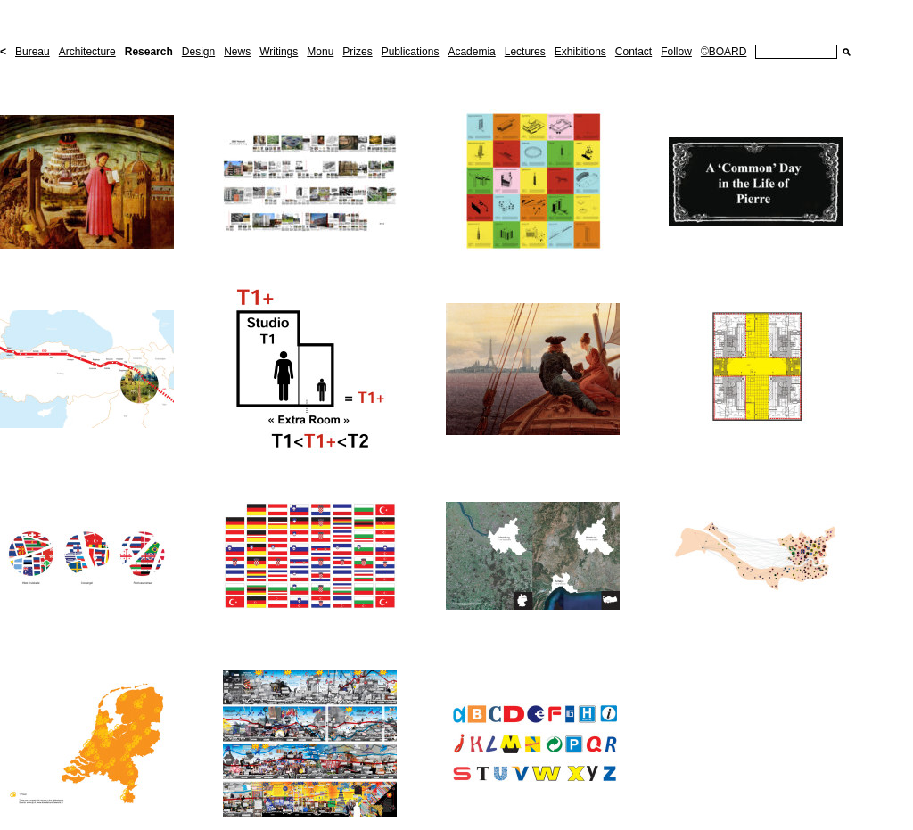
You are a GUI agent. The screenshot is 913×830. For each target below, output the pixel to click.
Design (198, 51)
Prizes (357, 51)
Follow (676, 51)
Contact (633, 51)
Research (149, 51)
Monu (320, 51)
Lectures (525, 51)
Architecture (87, 51)
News (237, 51)
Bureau (32, 51)
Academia (471, 51)
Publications (411, 51)
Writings (278, 51)
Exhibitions (580, 51)
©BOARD (724, 51)
